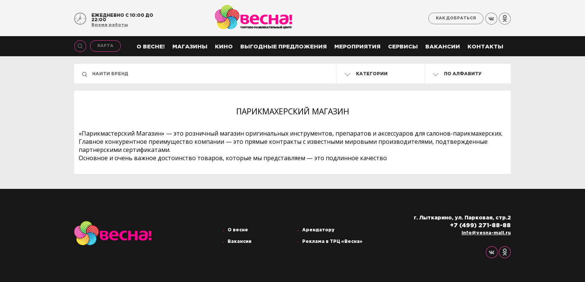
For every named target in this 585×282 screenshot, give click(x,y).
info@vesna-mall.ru (486, 233)
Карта (105, 46)
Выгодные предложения (283, 46)
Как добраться (456, 18)
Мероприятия (357, 46)
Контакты (485, 46)
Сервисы (403, 46)
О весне (238, 230)
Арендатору (318, 230)
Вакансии (442, 46)
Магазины (189, 46)
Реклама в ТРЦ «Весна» (332, 242)
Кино (224, 46)
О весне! (151, 46)
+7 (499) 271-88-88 (480, 225)
